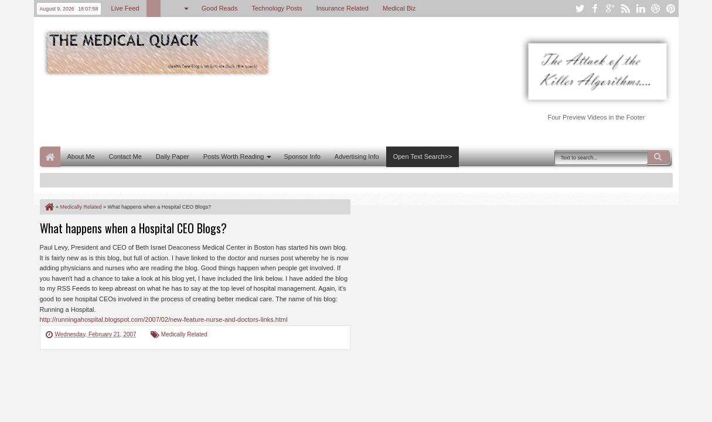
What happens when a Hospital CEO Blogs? (133, 228)
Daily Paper (172, 156)
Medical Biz (399, 8)
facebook (594, 8)
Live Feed (125, 8)
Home (50, 157)
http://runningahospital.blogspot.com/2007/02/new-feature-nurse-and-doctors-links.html (164, 319)
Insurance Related (342, 8)
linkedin (640, 8)
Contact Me (125, 156)
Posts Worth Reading (233, 156)
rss (625, 8)
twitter (579, 8)
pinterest (671, 8)
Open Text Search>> (422, 156)
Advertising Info (357, 156)
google (610, 8)
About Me (81, 156)
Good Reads (220, 8)
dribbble (655, 8)
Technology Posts (276, 8)
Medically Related (184, 334)
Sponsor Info (302, 156)
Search (659, 157)
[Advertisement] (253, 110)
